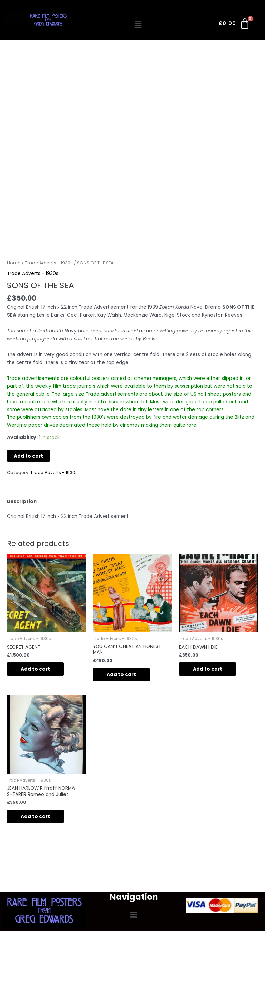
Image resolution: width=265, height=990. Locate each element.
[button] (138, 24)
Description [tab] (22, 501)
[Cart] (234, 25)
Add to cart (28, 456)
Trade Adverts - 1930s (49, 263)
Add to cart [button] (35, 669)
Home (14, 263)
